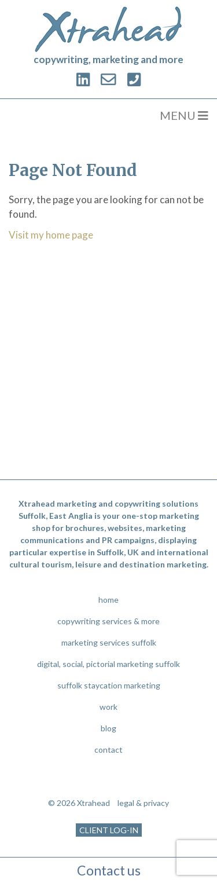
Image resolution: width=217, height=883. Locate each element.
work (108, 707)
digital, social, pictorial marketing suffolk (108, 664)
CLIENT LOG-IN (108, 830)
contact (108, 749)
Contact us (109, 870)
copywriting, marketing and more (108, 59)
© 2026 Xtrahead (79, 803)
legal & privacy (143, 803)
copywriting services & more (108, 621)
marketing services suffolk (108, 642)
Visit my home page (51, 235)
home (108, 599)
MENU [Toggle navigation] (184, 115)
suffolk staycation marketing (108, 685)
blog (108, 728)
